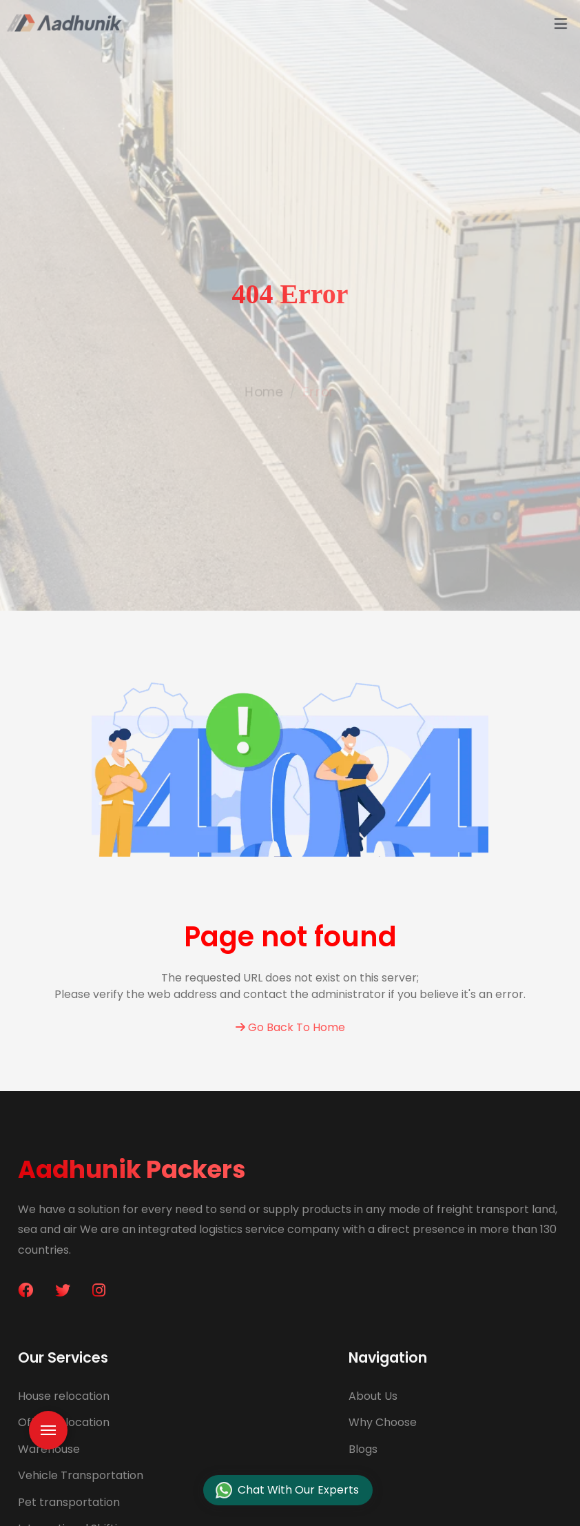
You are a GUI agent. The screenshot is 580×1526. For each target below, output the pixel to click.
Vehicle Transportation (80, 1475)
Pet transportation (69, 1502)
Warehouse (49, 1449)
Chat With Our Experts (287, 1490)
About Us (373, 1396)
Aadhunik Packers (132, 1169)
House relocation (64, 1396)
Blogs (363, 1449)
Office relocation (64, 1422)
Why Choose (383, 1422)
